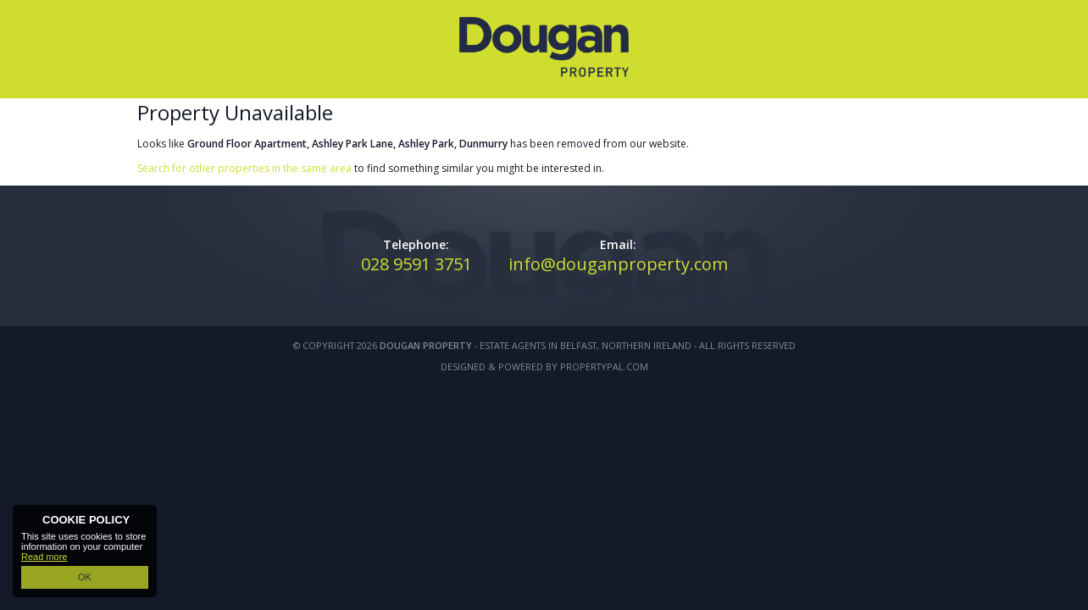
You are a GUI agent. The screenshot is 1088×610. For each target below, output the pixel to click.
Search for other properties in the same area (244, 168)
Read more (44, 557)
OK (85, 577)
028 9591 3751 (416, 263)
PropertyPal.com (604, 366)
